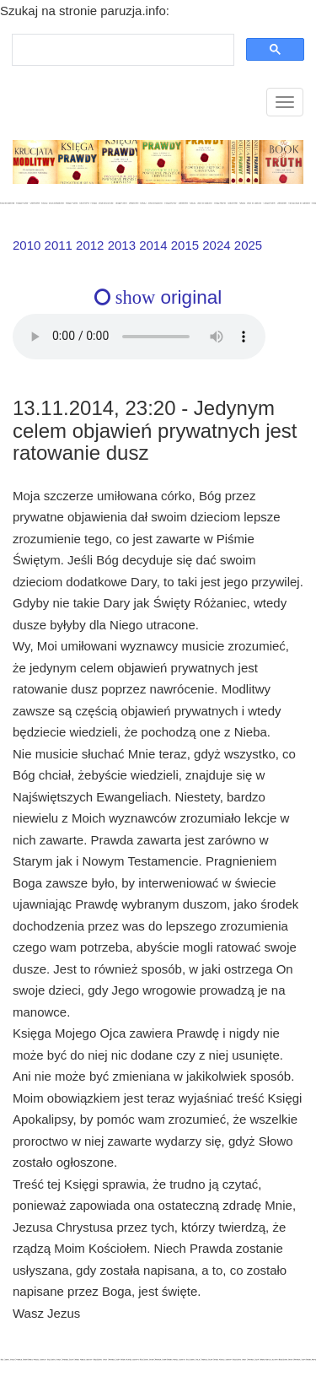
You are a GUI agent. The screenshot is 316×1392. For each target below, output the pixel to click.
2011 (58, 245)
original (158, 297)
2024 (216, 245)
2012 (90, 245)
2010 (26, 245)
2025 (248, 245)
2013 (122, 245)
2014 (153, 245)
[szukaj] (121, 50)
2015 (185, 245)
